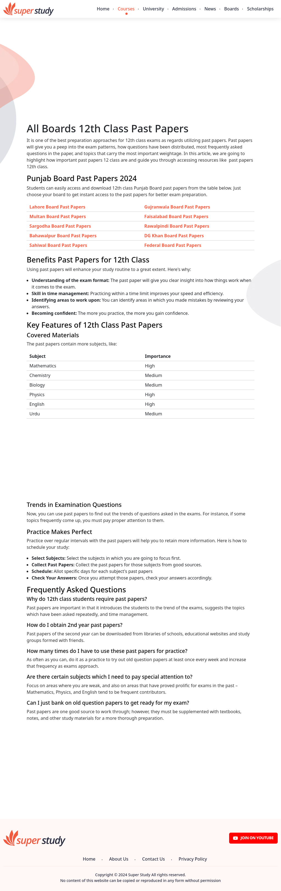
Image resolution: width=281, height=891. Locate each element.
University (153, 9)
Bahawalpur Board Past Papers (62, 236)
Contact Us (153, 859)
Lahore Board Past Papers (57, 207)
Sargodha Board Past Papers (60, 226)
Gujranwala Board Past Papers (177, 207)
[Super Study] (28, 9)
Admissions (184, 9)
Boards (231, 9)
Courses (126, 9)
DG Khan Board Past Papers (174, 236)
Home (103, 9)
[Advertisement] (140, 84)
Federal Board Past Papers (172, 245)
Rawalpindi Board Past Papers (176, 226)
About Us (118, 859)
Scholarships (260, 9)
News (210, 9)
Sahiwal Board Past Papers (58, 245)
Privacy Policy (193, 859)
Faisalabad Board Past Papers (176, 216)
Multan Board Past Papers (57, 216)
